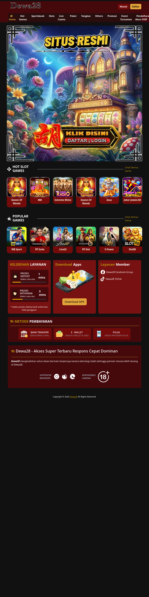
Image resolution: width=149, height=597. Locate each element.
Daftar (135, 6)
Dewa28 (73, 396)
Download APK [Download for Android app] (74, 302)
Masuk (123, 6)
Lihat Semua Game (131, 169)
